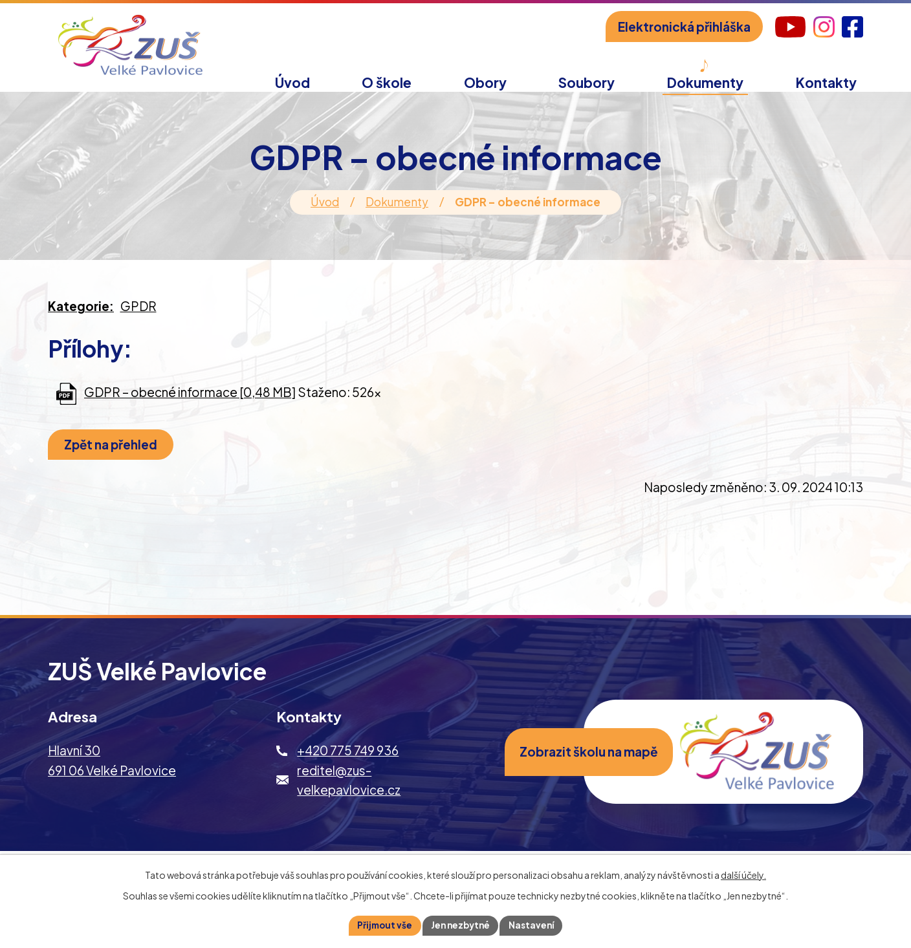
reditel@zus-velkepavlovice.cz (349, 793)
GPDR (138, 320)
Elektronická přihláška (684, 26)
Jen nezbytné (461, 925)
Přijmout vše (381, 925)
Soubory (586, 82)
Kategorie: (81, 320)
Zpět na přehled (114, 458)
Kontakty (826, 82)
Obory (485, 82)
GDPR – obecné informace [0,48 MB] (190, 406)
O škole (387, 82)
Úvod (325, 216)
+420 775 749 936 (348, 764)
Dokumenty (397, 216)
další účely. (743, 873)
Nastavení (534, 925)
